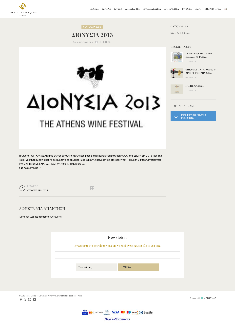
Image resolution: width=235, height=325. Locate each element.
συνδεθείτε (55, 216)
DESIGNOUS (211, 298)
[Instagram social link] (29, 299)
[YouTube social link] (34, 299)
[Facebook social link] (21, 299)
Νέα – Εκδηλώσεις (180, 33)
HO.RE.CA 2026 (194, 86)
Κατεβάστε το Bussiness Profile (68, 296)
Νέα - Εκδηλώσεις (92, 27)
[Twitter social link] (25, 299)
